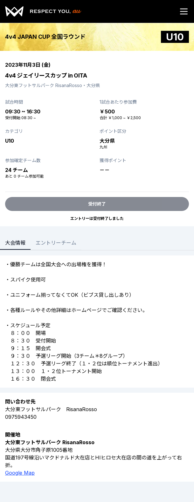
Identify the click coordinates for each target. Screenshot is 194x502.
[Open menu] (184, 11)
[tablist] (40, 243)
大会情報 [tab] (15, 243)
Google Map (20, 473)
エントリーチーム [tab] (56, 243)
